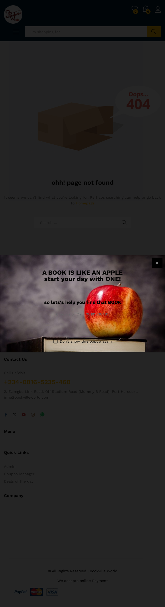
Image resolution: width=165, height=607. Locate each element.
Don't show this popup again (86, 341)
